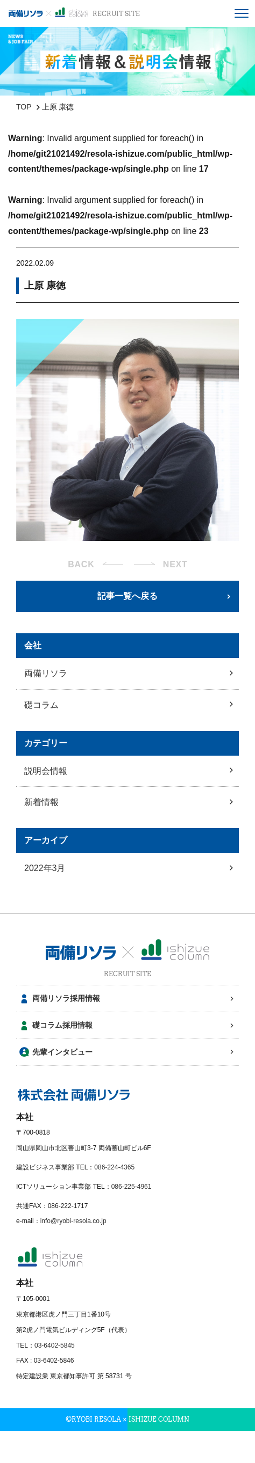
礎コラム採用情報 (62, 1025)
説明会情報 (45, 771)
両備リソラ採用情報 (66, 998)
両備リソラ (45, 673)
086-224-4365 (114, 1167)
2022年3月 (45, 868)
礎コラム (41, 704)
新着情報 (41, 802)
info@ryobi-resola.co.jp (73, 1221)
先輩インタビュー (62, 1052)
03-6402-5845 (54, 1345)
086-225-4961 (131, 1186)
